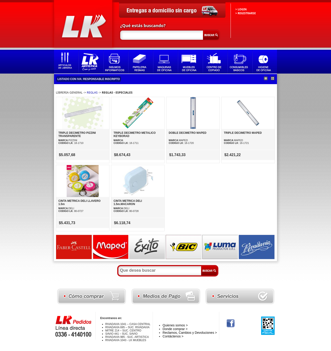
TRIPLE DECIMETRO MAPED (243, 132)
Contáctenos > (173, 336)
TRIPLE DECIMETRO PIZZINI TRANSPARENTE (77, 134)
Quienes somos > (175, 325)
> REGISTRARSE (245, 13)
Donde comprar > (175, 329)
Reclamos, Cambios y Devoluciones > (190, 332)
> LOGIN (241, 9)
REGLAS (92, 92)
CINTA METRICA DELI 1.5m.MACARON (128, 202)
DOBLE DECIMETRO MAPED (187, 132)
